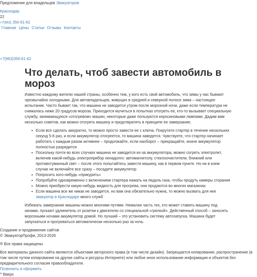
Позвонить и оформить (21, 268)
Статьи (38, 27)
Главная (8, 27)
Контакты (72, 27)
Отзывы (54, 27)
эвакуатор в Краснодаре (57, 197)
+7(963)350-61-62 (15, 58)
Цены (24, 27)
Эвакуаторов (67, 3)
